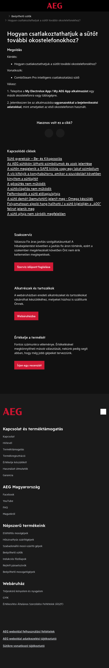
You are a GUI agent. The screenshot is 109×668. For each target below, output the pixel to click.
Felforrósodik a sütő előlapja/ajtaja (33, 193)
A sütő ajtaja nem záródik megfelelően (36, 213)
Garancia (8, 475)
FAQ (5, 507)
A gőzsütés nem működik (26, 183)
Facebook (8, 494)
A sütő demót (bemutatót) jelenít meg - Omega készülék (50, 198)
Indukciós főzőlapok (14, 558)
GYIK (6, 597)
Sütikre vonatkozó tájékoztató (24, 646)
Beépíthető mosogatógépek (19, 571)
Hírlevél (7, 442)
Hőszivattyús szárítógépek (18, 539)
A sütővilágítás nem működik (29, 188)
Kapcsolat (8, 436)
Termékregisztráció (14, 455)
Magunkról (9, 513)
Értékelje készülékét (15, 462)
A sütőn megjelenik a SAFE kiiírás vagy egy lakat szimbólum (53, 168)
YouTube (8, 500)
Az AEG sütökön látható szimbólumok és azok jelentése (49, 163)
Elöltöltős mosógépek (15, 533)
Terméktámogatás (13, 449)
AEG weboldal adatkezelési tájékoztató (30, 639)
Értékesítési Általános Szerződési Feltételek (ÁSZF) (33, 604)
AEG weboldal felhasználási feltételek (29, 631)
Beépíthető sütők (13, 552)
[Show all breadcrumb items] (5, 15)
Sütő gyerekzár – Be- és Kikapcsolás (34, 158)
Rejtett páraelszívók (14, 565)
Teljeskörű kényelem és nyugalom (23, 591)
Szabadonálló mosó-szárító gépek (22, 546)
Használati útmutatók (15, 468)
